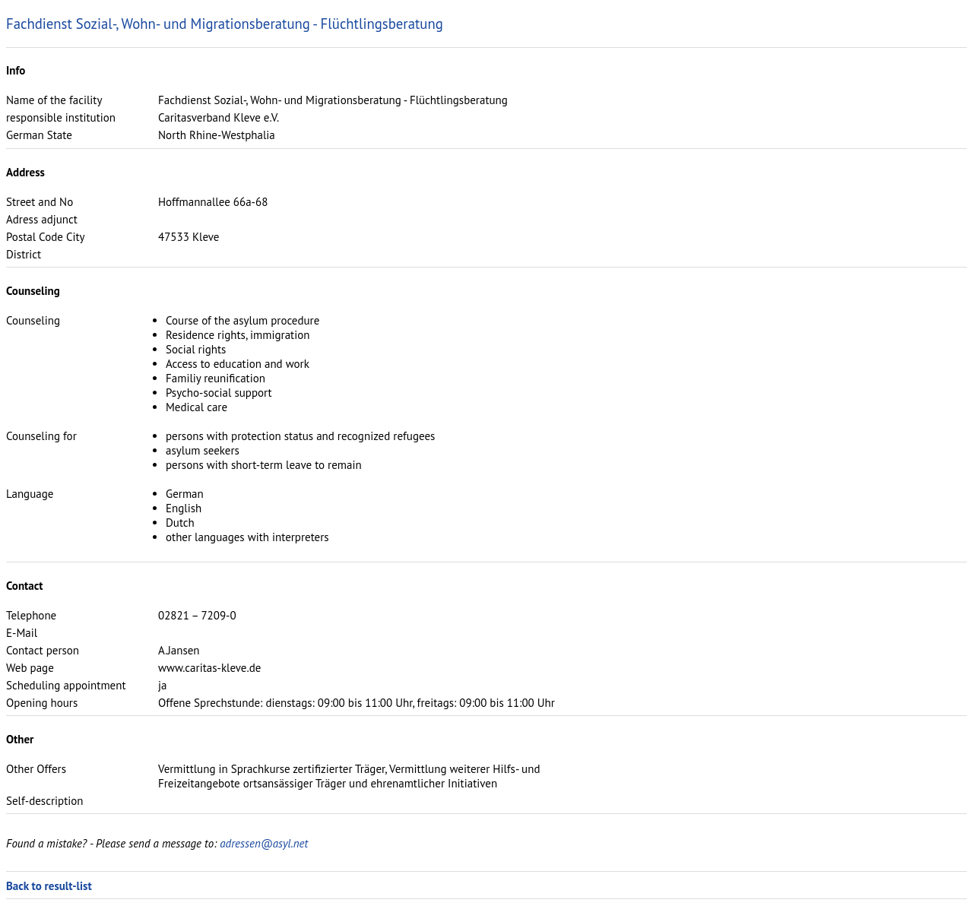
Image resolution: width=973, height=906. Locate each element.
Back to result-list (49, 886)
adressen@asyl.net (264, 843)
